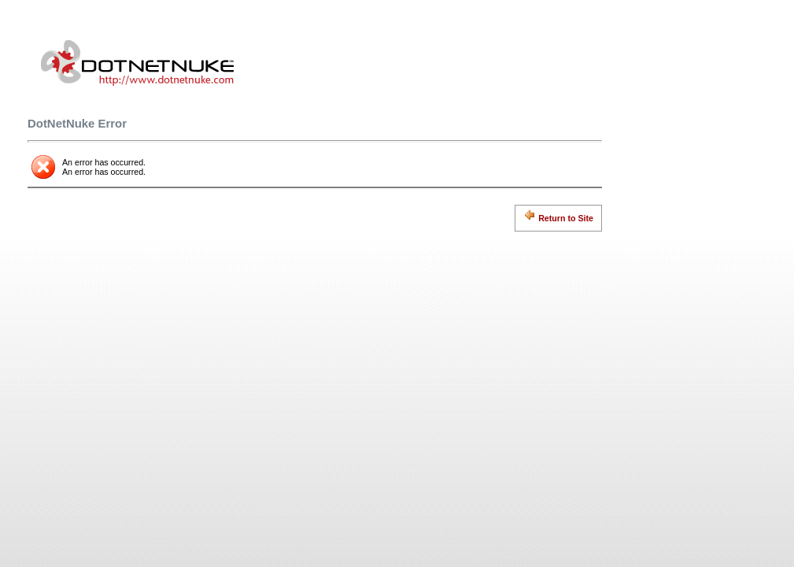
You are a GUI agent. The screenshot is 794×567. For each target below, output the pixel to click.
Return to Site (558, 216)
